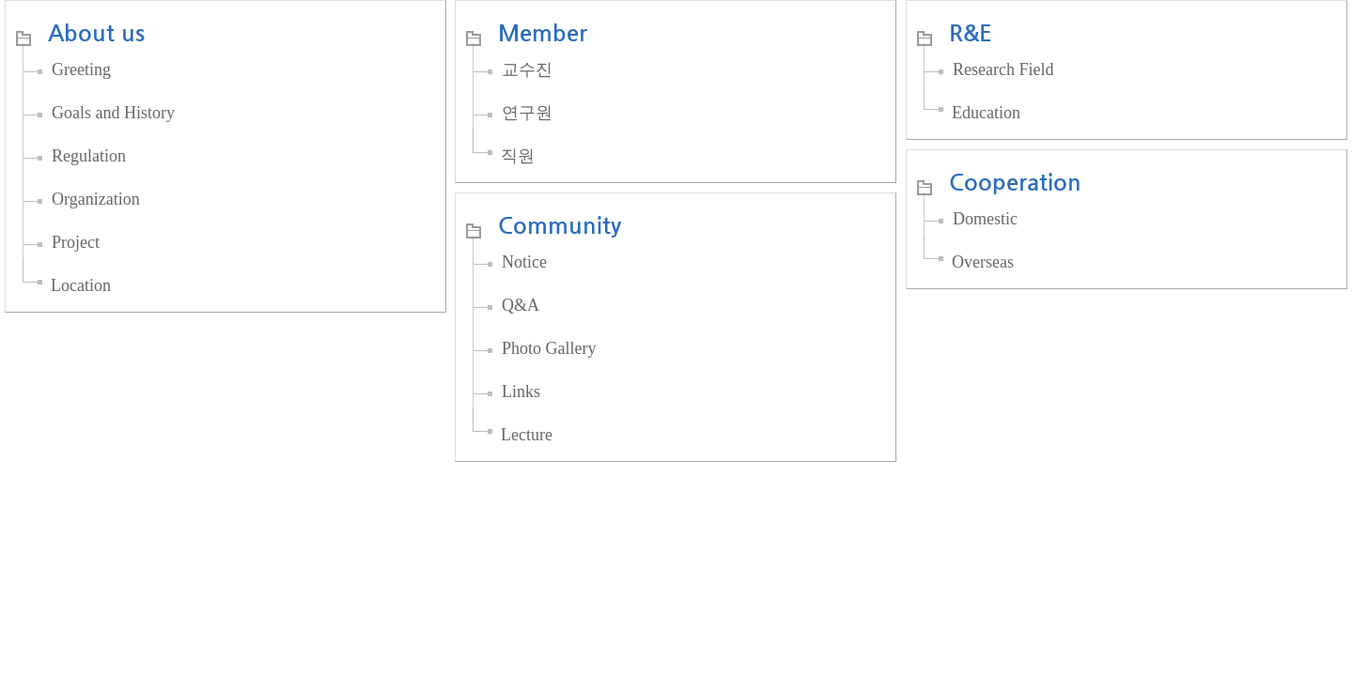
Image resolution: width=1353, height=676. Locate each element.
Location (81, 285)
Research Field (1003, 69)
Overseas (983, 262)
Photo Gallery (549, 348)
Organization (96, 199)
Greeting (81, 69)
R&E (970, 33)
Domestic (985, 218)
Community (559, 225)
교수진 (527, 69)
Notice (524, 262)
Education (986, 112)
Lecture (526, 434)
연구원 (527, 112)
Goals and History (113, 112)
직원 (518, 155)
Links (521, 391)
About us (96, 33)
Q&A (520, 305)
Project (76, 242)
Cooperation (1015, 182)
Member (542, 33)
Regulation (89, 155)
